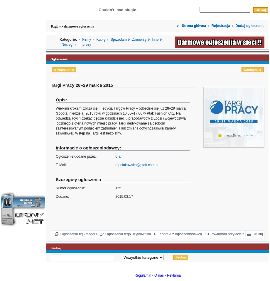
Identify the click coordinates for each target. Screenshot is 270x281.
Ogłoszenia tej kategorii (78, 234)
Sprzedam (119, 40)
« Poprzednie (64, 69)
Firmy (86, 40)
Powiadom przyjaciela (227, 234)
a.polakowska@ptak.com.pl (136, 165)
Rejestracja (220, 26)
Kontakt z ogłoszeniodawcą (180, 234)
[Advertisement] (23, 89)
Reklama (174, 275)
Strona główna (193, 26)
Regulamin (142, 275)
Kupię (100, 40)
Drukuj (258, 234)
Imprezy (85, 44)
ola (117, 156)
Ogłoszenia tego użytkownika (128, 234)
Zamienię (139, 40)
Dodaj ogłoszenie (249, 26)
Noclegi (67, 44)
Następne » (252, 69)
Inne (155, 40)
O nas (159, 275)
